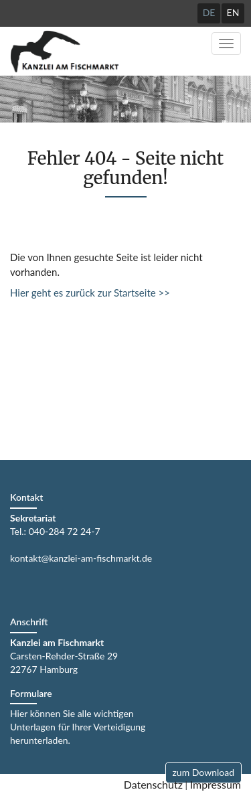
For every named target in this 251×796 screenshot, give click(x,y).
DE (209, 12)
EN (233, 12)
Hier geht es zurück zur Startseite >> (90, 293)
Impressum (215, 784)
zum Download (203, 772)
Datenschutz (153, 784)
